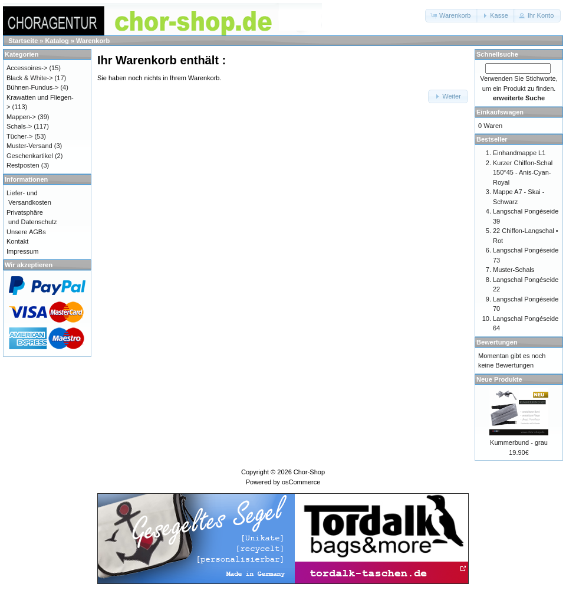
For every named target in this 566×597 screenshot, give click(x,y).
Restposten (23, 165)
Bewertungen (497, 342)
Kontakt (17, 241)
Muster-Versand (29, 145)
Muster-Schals (513, 269)
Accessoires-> (26, 67)
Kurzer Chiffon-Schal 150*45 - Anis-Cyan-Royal (522, 172)
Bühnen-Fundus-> (32, 87)
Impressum (22, 251)
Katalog (57, 40)
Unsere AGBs (26, 231)
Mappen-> (21, 116)
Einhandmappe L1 (519, 152)
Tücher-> (19, 136)
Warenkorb (93, 40)
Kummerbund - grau (519, 442)
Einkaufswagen (500, 112)
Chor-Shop (309, 471)
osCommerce (301, 482)
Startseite (23, 40)
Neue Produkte (499, 379)
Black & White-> (29, 77)
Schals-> (19, 126)
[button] (451, 15)
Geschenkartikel (29, 155)
